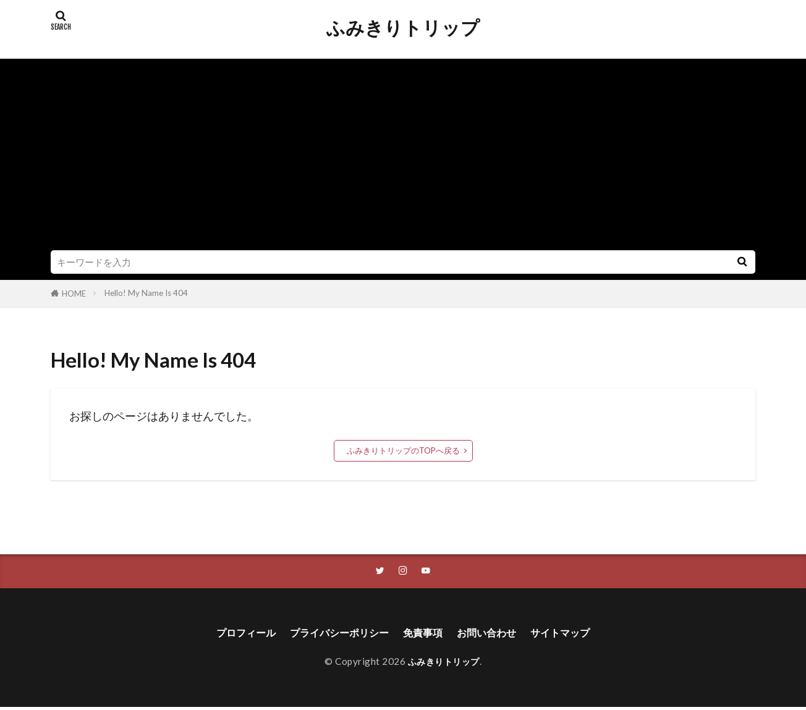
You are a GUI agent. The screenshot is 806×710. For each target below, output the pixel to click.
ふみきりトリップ (403, 28)
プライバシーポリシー (333, 634)
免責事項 (425, 634)
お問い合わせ (495, 634)
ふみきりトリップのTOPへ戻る (403, 450)
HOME (74, 293)
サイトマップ (576, 634)
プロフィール (230, 634)
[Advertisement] (403, 157)
